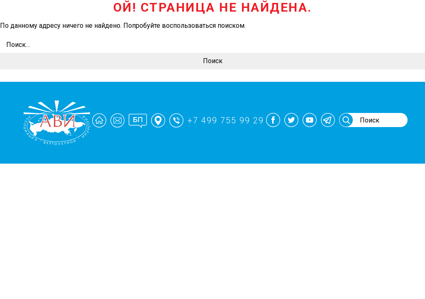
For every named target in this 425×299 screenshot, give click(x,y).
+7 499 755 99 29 (226, 120)
